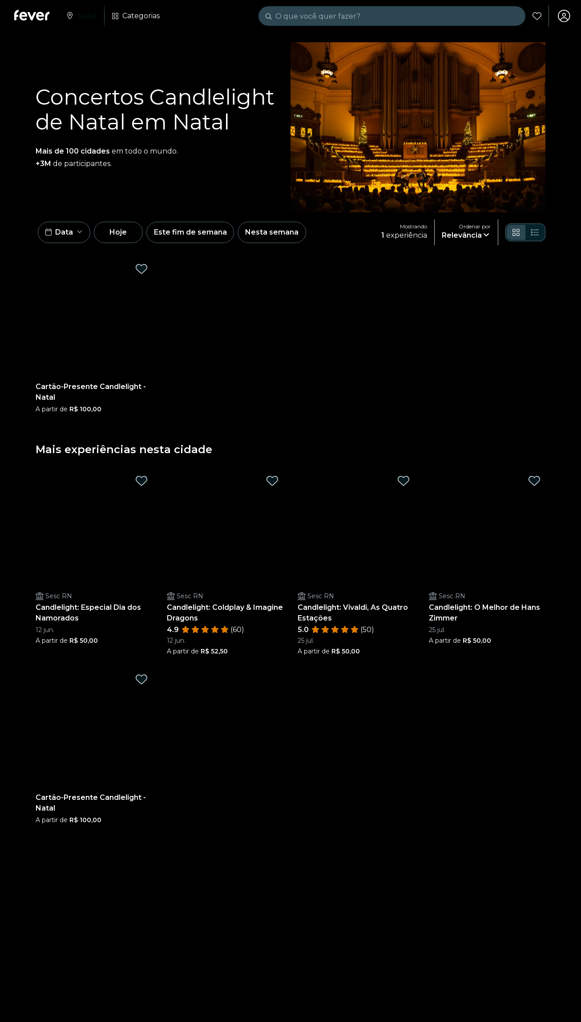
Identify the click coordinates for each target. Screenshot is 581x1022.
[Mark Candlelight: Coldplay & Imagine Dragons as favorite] (272, 481)
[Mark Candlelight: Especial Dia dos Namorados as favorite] (141, 481)
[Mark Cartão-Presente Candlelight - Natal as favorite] (141, 269)
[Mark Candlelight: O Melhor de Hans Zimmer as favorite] (534, 481)
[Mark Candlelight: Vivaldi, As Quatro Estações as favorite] (403, 481)
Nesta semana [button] (273, 232)
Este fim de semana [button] (191, 232)
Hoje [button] (119, 232)
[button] (64, 232)
